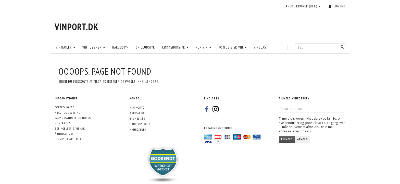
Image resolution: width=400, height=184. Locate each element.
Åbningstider (64, 133)
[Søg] (342, 47)
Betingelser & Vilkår (70, 128)
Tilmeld (287, 139)
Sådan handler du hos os (73, 118)
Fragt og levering (67, 112)
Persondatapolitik (68, 139)
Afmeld (302, 139)
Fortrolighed (64, 107)
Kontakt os (63, 123)
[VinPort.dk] (76, 27)
